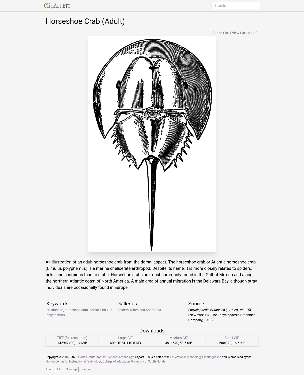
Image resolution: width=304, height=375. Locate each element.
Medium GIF (179, 338)
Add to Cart (220, 33)
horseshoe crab (76, 310)
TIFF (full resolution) (72, 338)
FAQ (59, 369)
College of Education (116, 361)
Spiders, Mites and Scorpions (139, 310)
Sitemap (71, 369)
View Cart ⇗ (241, 33)
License (85, 369)
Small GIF (232, 338)
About (49, 369)
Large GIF (125, 338)
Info (255, 33)
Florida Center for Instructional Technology (106, 357)
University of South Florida (148, 361)
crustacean (54, 310)
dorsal (94, 310)
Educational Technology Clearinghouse (195, 357)
